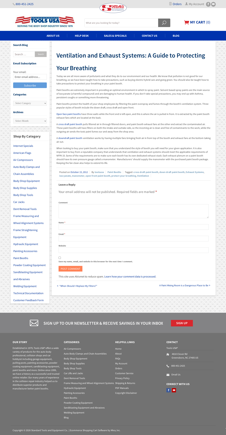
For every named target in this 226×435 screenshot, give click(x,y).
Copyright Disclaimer (126, 392)
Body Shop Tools (23, 195)
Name (62, 222)
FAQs (117, 358)
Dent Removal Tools (25, 209)
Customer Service (124, 373)
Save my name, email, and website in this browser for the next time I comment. (96, 261)
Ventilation (143, 175)
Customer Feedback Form (28, 300)
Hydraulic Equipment (25, 244)
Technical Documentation (28, 293)
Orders (175, 4)
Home (118, 348)
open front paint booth (98, 175)
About (118, 353)
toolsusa (99, 172)
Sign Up (182, 323)
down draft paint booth (172, 172)
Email (62, 234)
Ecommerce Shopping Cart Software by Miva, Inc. (95, 430)
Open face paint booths (68, 114)
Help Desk (82, 35)
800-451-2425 (24, 4)
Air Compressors (23, 160)
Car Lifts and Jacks (73, 373)
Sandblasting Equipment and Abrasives (27, 275)
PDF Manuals (122, 388)
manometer (78, 175)
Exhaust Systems (195, 172)
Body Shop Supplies (25, 188)
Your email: (19, 72)
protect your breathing (123, 175)
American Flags (22, 153)
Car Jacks (19, 202)
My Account (121, 363)
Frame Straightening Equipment (25, 233)
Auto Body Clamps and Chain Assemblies (26, 170)
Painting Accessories (25, 251)
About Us (53, 35)
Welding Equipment (24, 286)
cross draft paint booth (70, 124)
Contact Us (149, 35)
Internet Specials (23, 146)
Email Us (175, 374)
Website (62, 245)
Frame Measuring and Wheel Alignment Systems (28, 219)
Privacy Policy (122, 378)
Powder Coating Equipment (29, 265)
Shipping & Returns (125, 383)
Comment (63, 202)
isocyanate (65, 175)
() (197, 22)
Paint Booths (114, 172)
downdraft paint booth (70, 138)
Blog (176, 35)
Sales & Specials (115, 35)
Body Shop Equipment (26, 181)
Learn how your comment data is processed (130, 276)
